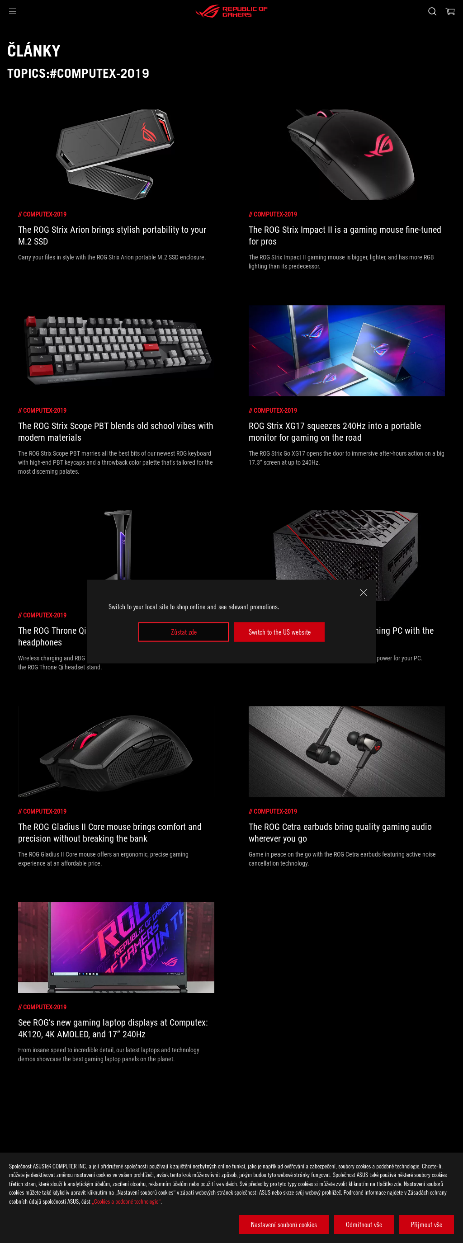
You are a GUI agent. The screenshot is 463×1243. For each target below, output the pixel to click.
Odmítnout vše (364, 1224)
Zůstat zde (184, 631)
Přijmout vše (426, 1224)
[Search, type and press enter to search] (432, 11)
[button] (12, 11)
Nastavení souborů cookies (284, 1224)
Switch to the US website (280, 631)
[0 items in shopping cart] (450, 11)
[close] (363, 592)
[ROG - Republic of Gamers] (231, 11)
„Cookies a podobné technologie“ (126, 1201)
